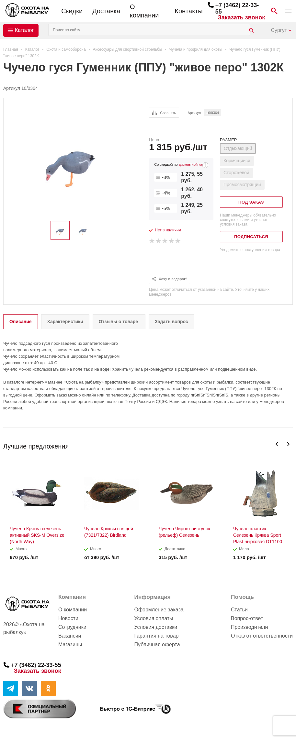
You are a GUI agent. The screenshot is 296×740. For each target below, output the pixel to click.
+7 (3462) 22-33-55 (36, 665)
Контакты (188, 11)
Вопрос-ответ (247, 618)
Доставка (106, 11)
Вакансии (69, 636)
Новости (68, 618)
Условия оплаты (153, 618)
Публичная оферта (157, 644)
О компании (144, 11)
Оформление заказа (158, 609)
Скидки (72, 11)
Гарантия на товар (156, 636)
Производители (249, 627)
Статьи (239, 609)
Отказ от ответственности (262, 636)
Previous (277, 444)
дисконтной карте (193, 164)
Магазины (70, 644)
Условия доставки (155, 627)
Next (288, 444)
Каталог (24, 30)
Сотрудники (72, 627)
